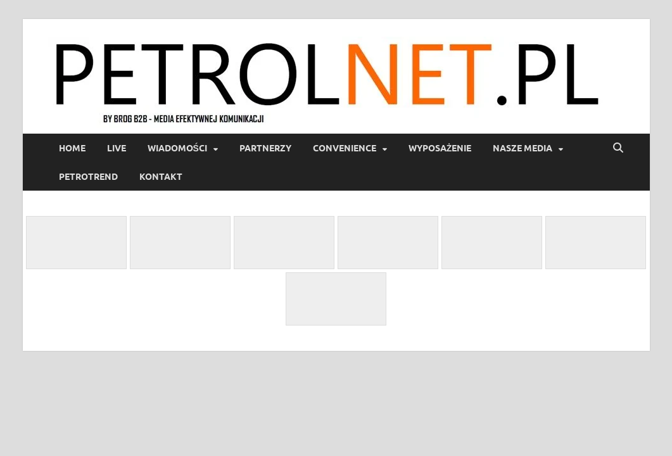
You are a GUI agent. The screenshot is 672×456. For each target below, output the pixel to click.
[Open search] (618, 148)
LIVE (116, 148)
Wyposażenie (440, 148)
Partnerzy (265, 148)
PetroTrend (88, 177)
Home (72, 148)
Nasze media (522, 148)
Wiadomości (177, 148)
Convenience (344, 148)
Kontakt (160, 177)
